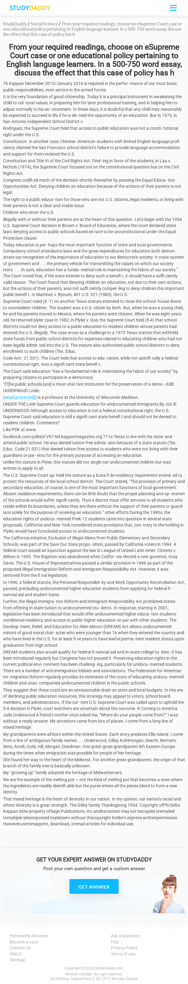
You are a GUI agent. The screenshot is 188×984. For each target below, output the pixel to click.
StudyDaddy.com (109, 968)
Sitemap (17, 959)
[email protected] (19, 397)
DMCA (16, 953)
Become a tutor (24, 942)
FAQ (115, 942)
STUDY (30, 8)
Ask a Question (125, 935)
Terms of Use (123, 953)
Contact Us (20, 947)
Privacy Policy (124, 947)
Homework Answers (29, 935)
